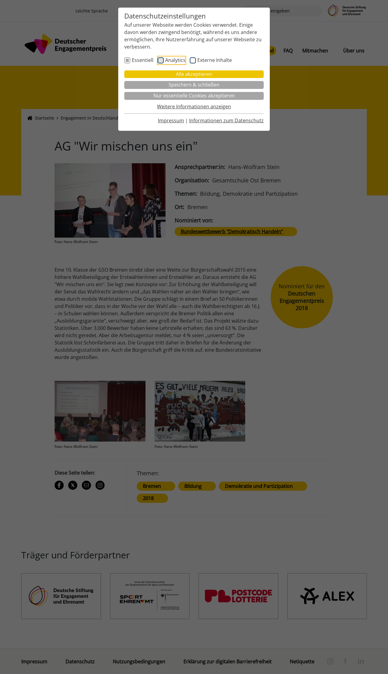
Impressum (171, 120)
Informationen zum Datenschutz (226, 120)
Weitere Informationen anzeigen (194, 106)
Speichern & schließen (194, 84)
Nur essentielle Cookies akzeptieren (194, 95)
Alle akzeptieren (194, 74)
